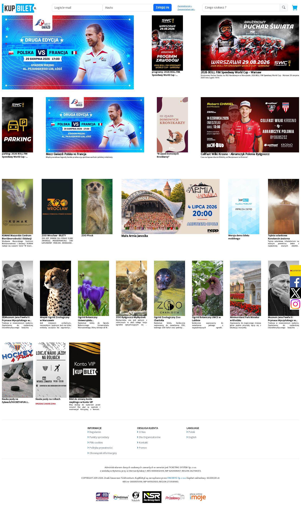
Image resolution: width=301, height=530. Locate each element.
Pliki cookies (96, 442)
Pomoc (143, 448)
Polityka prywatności (100, 448)
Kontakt (143, 442)
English (192, 437)
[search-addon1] (241, 7)
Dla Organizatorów (149, 437)
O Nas (142, 432)
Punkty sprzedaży (99, 437)
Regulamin (95, 432)
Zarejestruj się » (185, 6)
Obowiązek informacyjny (103, 453)
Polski (192, 432)
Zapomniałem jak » (186, 9)
